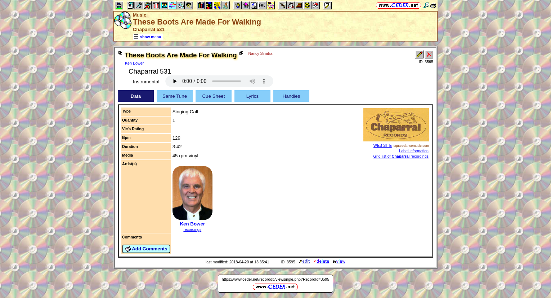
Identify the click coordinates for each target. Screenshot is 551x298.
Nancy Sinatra (260, 53)
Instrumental (146, 81)
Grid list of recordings (401, 156)
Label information (414, 151)
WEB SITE (382, 145)
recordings (192, 229)
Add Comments (146, 249)
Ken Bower (134, 63)
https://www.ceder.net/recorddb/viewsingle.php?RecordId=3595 (275, 279)
